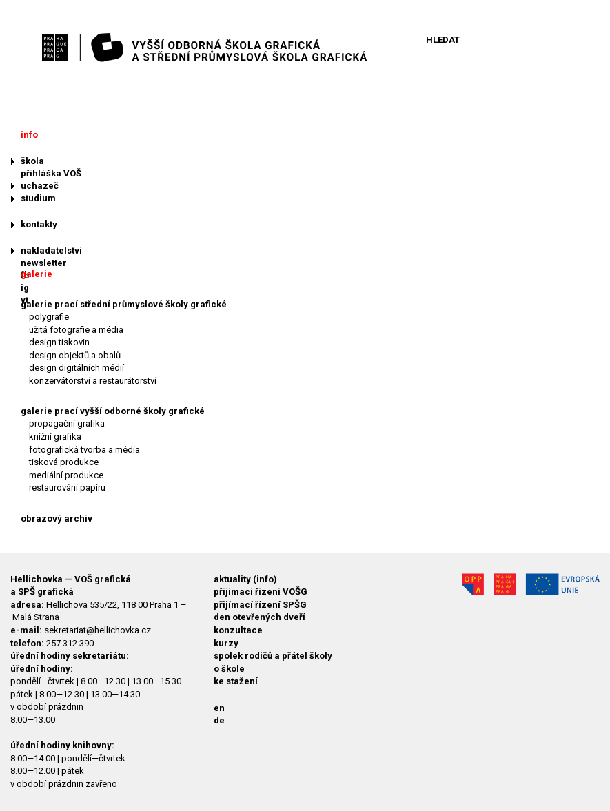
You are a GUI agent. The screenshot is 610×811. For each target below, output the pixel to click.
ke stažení (236, 681)
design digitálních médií (76, 367)
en (219, 708)
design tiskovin (59, 342)
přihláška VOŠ (51, 173)
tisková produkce (64, 462)
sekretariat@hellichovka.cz (97, 630)
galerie (36, 274)
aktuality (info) (245, 579)
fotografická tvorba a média (84, 449)
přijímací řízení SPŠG (260, 604)
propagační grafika (67, 423)
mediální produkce (66, 475)
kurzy (226, 643)
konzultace (238, 630)
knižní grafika (55, 436)
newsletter (44, 263)
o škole (229, 669)
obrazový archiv (56, 518)
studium (38, 198)
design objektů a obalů (75, 355)
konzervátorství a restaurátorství (92, 381)
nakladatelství (51, 250)
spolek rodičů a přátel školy (273, 655)
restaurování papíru (67, 487)
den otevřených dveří (259, 617)
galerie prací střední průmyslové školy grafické (124, 304)
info (29, 135)
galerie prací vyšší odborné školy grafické (113, 411)
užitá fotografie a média (76, 330)
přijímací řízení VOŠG (260, 591)
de (219, 720)
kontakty (39, 224)
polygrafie (49, 316)
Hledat (443, 39)
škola (32, 161)
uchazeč (40, 186)
